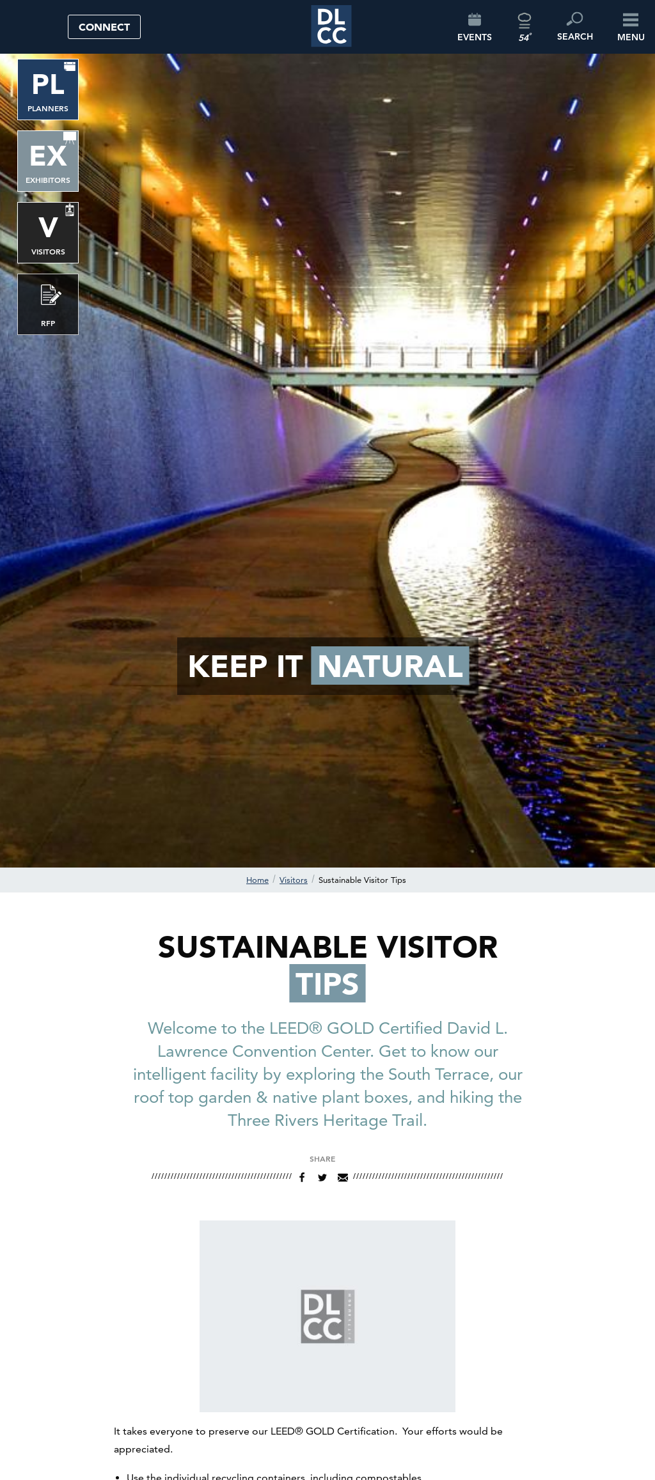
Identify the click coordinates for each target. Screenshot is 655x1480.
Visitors (294, 880)
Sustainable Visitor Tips (362, 880)
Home (257, 880)
